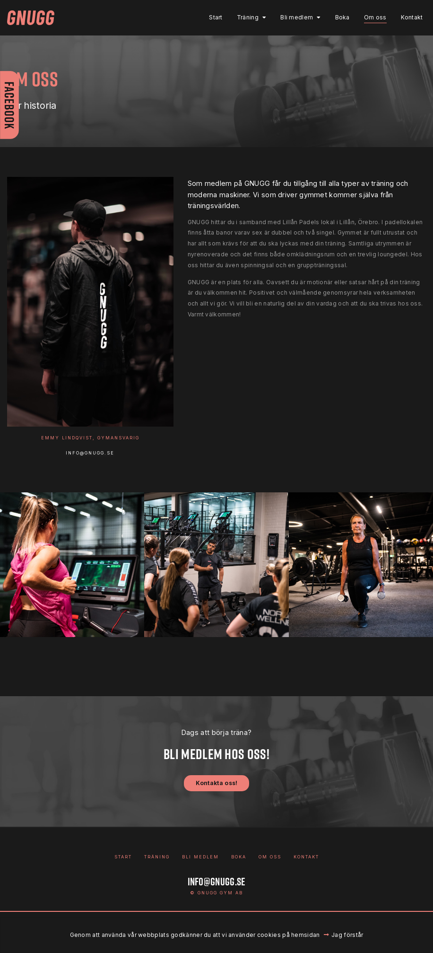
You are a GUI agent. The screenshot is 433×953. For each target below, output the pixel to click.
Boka (338, 17)
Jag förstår (347, 934)
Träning (243, 17)
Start (212, 17)
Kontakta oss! (217, 783)
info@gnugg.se (90, 452)
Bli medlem (293, 17)
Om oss (371, 17)
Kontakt (408, 17)
